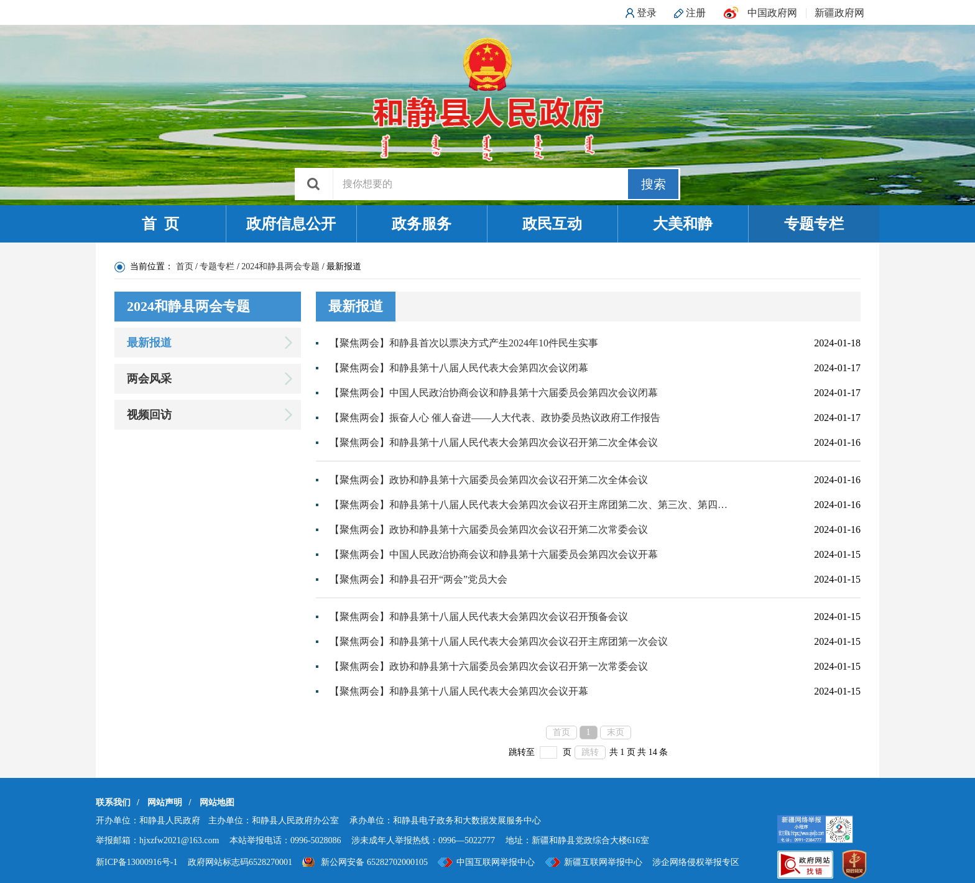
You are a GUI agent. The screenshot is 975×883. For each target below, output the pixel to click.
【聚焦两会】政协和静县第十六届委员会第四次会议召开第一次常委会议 (489, 666)
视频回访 (149, 415)
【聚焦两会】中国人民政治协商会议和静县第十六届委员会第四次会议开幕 (494, 554)
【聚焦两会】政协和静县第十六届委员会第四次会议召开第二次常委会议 (489, 529)
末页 (615, 732)
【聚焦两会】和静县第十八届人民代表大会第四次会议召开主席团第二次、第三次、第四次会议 (529, 504)
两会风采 (149, 378)
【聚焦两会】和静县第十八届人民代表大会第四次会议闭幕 (459, 368)
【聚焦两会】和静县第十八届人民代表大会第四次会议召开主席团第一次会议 (499, 641)
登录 (647, 12)
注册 (696, 12)
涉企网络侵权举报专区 (695, 862)
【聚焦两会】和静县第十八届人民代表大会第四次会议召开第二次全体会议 (494, 442)
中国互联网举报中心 (495, 862)
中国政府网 (772, 12)
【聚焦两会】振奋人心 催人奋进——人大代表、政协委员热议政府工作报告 (495, 417)
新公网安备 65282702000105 (374, 862)
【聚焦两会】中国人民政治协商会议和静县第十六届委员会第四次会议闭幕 (494, 392)
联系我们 (113, 802)
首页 (184, 266)
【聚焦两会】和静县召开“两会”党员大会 (418, 579)
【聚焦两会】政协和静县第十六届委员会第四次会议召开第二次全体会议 (489, 479)
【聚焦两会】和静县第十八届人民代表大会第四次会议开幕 (459, 691)
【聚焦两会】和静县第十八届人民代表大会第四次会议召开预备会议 (479, 616)
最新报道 (149, 342)
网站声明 (164, 802)
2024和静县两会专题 (280, 266)
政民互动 (552, 224)
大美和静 (683, 224)
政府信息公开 (291, 224)
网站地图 (217, 802)
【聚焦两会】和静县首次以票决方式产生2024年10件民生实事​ (464, 343)
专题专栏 (814, 224)
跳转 (590, 752)
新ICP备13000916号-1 (136, 862)
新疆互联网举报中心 (603, 862)
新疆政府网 (839, 12)
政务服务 (421, 224)
